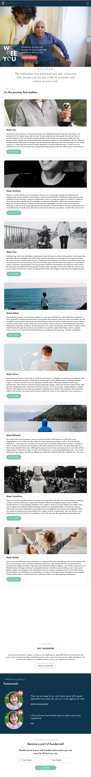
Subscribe (45, 768)
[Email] (60, 760)
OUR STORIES (29, 57)
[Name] (31, 760)
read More (14, 152)
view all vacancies (45, 666)
